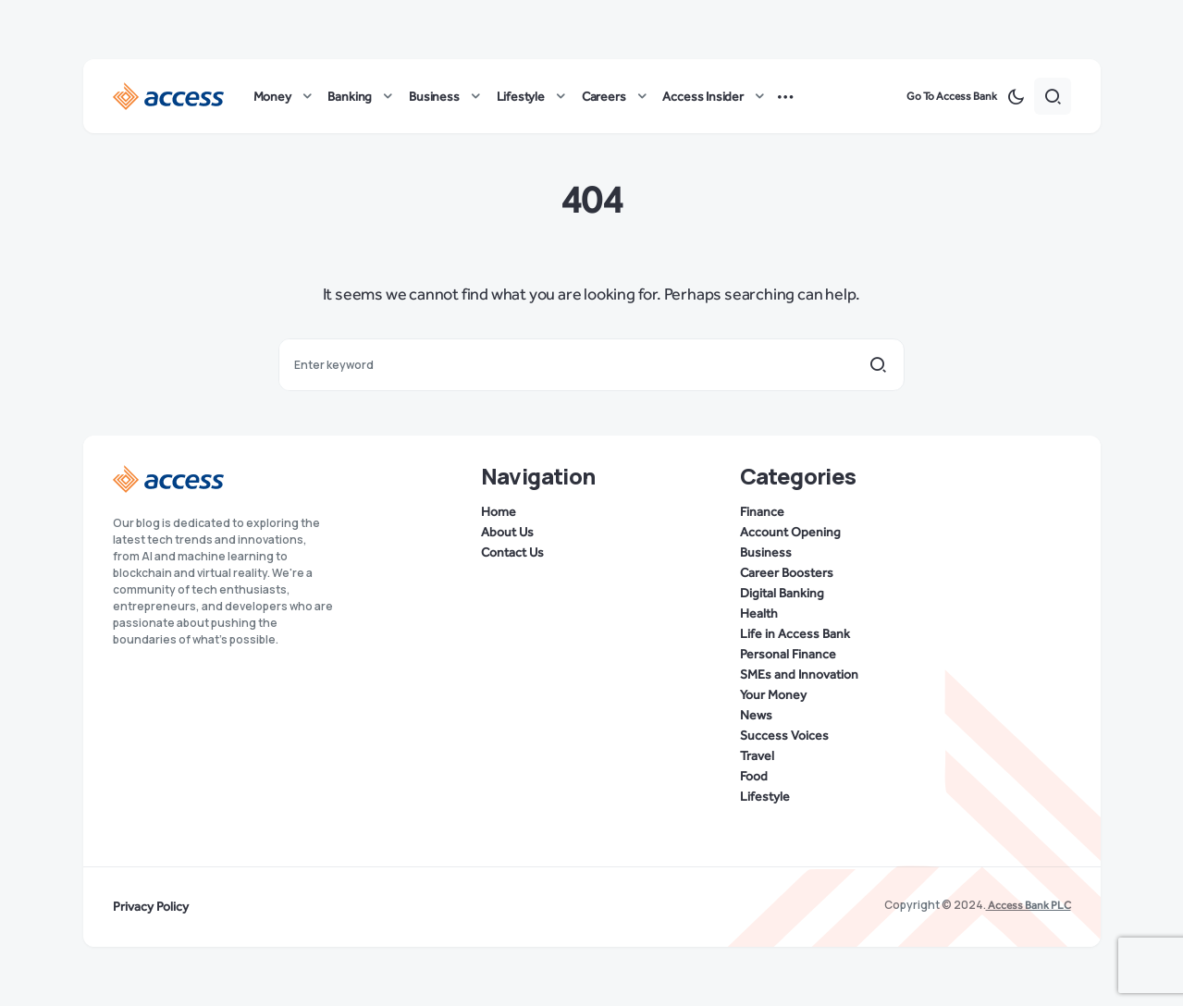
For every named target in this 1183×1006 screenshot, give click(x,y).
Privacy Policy (151, 907)
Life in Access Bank (795, 634)
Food (754, 776)
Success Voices (784, 736)
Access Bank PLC (1028, 905)
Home (498, 512)
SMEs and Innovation (799, 675)
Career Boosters (786, 573)
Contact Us (512, 552)
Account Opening (790, 532)
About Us (507, 532)
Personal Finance (788, 654)
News (756, 715)
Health (759, 613)
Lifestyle (765, 797)
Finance (762, 512)
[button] (1015, 96)
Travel (757, 756)
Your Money (773, 695)
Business (766, 552)
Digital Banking (782, 593)
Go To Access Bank (951, 96)
